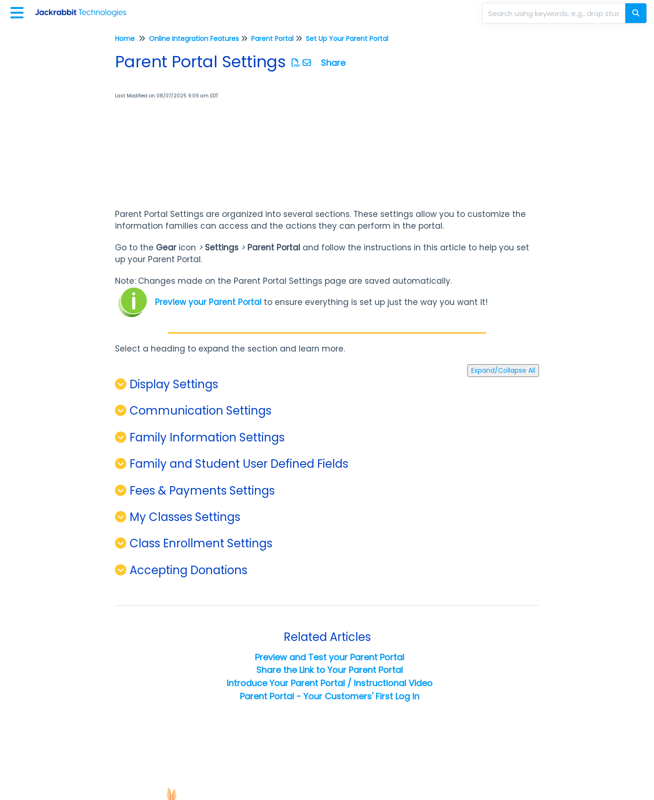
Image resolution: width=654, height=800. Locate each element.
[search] (554, 13)
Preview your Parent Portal (208, 302)
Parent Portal (272, 38)
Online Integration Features (194, 38)
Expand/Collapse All (503, 370)
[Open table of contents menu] (19, 11)
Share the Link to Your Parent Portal (329, 670)
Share (333, 63)
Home (125, 38)
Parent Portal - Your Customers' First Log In (329, 696)
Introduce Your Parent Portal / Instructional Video (330, 683)
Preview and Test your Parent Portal (329, 657)
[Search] (635, 13)
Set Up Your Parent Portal (347, 38)
